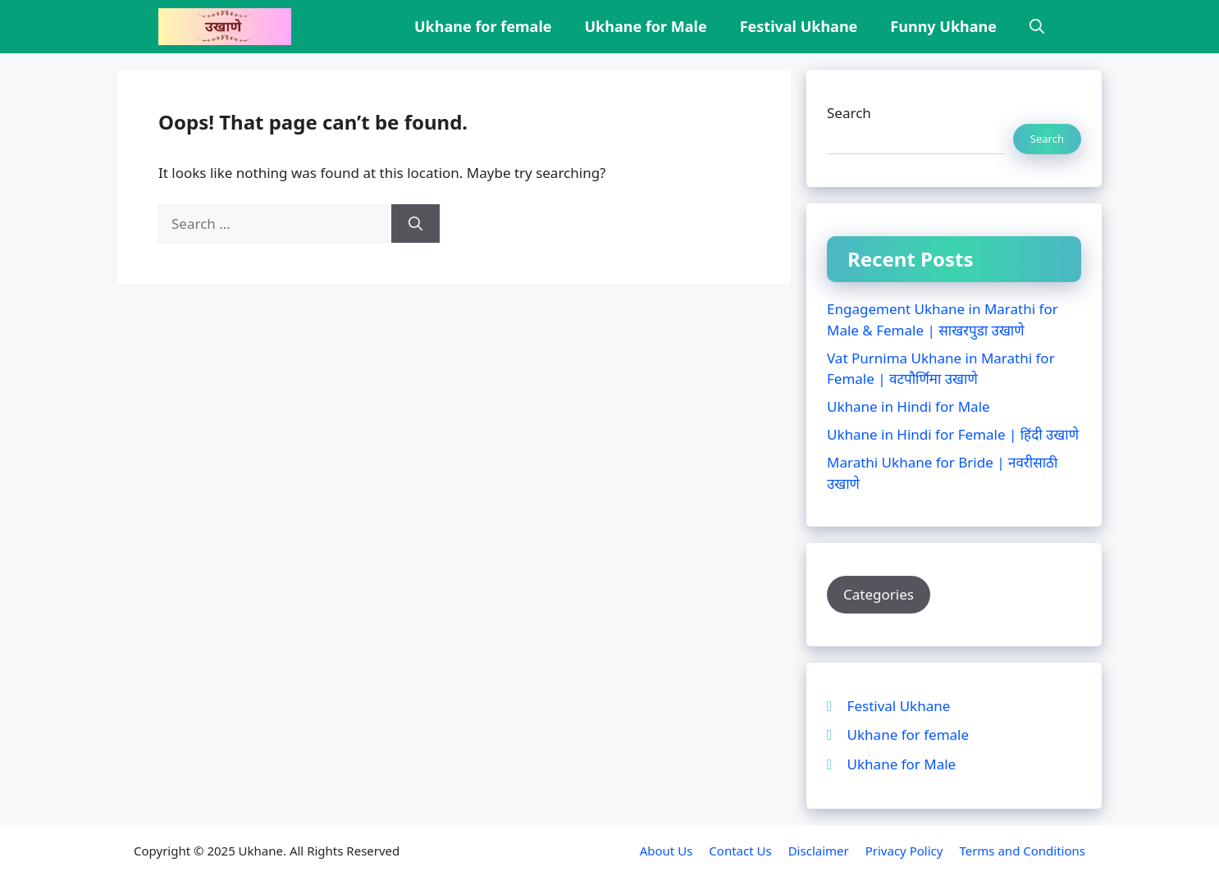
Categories (878, 594)
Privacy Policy (904, 850)
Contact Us (740, 850)
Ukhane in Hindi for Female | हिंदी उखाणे (953, 434)
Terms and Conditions (1022, 850)
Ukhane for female (482, 26)
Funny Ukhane (943, 26)
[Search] (415, 224)
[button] (1037, 26)
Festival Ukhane (799, 26)
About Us (666, 850)
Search (849, 112)
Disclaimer (818, 850)
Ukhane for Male (646, 26)
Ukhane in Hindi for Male (908, 406)
